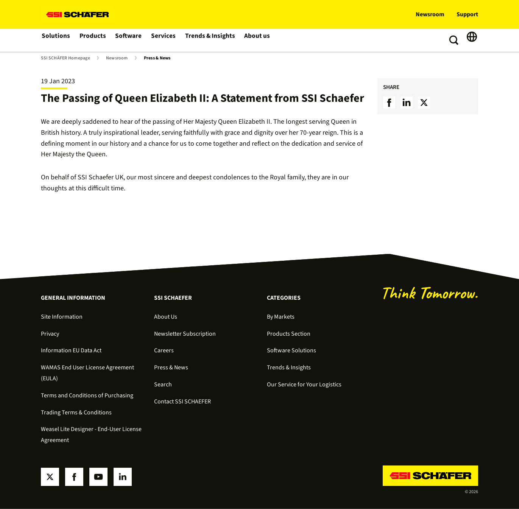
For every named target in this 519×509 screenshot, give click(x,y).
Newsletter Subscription (185, 334)
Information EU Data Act (71, 350)
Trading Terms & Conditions (76, 412)
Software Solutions (291, 350)
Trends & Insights (209, 40)
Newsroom (430, 14)
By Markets (281, 317)
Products (92, 40)
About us (255, 40)
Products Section (288, 334)
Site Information (62, 317)
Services (163, 40)
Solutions (56, 40)
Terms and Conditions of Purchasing (87, 395)
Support (467, 14)
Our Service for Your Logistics (304, 384)
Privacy (50, 334)
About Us (165, 317)
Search (163, 384)
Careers (164, 350)
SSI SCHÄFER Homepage (65, 58)
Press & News (157, 58)
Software (128, 40)
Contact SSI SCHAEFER (182, 401)
